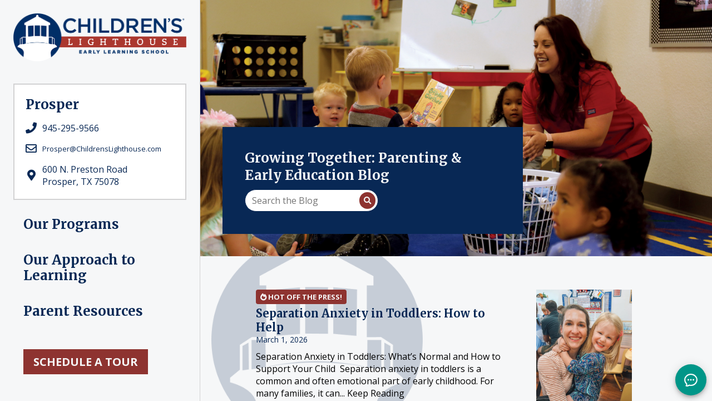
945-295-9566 (70, 128)
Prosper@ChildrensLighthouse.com (101, 149)
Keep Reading (375, 393)
